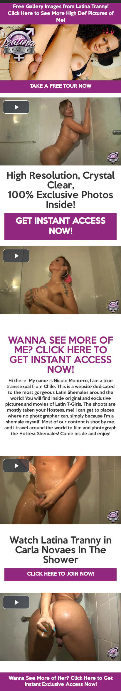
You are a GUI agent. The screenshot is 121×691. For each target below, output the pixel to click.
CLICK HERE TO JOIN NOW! (60, 574)
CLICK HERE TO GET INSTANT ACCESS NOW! (60, 360)
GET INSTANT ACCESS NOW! (60, 227)
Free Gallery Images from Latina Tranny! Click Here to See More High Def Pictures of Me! (61, 14)
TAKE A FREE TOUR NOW (60, 86)
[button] (16, 107)
